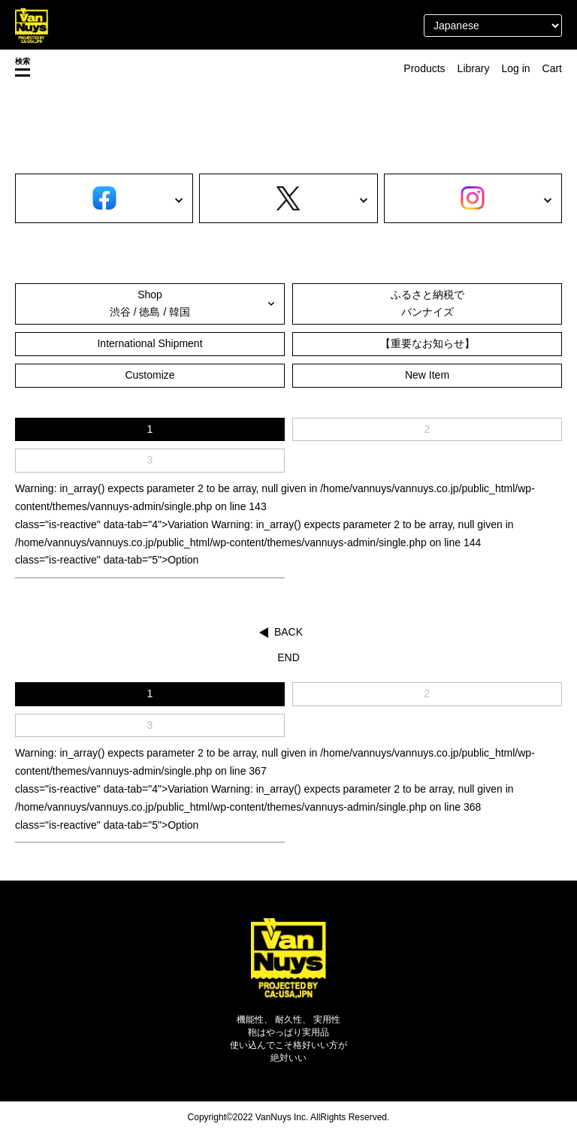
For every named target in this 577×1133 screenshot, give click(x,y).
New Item (427, 375)
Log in (515, 68)
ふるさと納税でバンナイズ (427, 304)
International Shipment (149, 343)
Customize (149, 375)
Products (424, 68)
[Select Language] (493, 25)
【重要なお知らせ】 (427, 343)
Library (474, 68)
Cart (552, 68)
